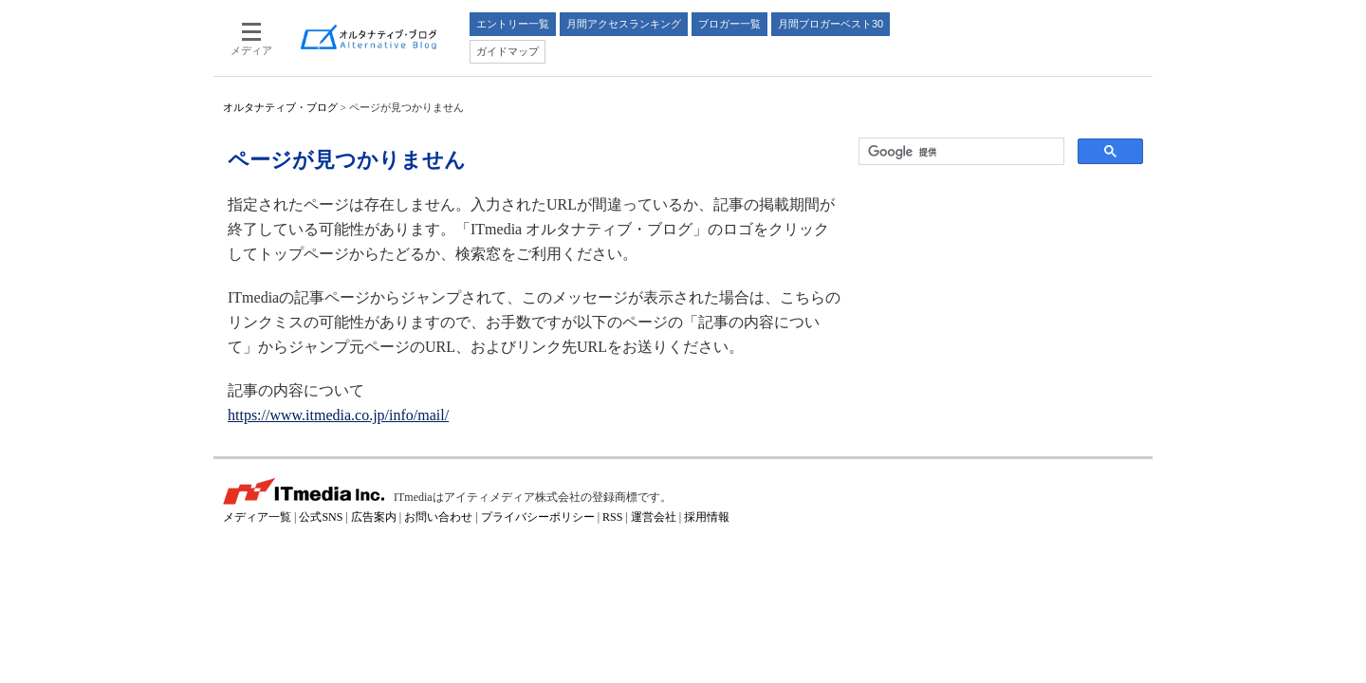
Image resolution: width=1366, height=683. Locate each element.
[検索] (959, 151)
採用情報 (706, 517)
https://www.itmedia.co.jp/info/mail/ (338, 415)
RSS (612, 517)
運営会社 (653, 517)
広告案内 (374, 517)
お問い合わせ (438, 517)
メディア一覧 (257, 517)
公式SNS (320, 517)
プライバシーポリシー (538, 517)
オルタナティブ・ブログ (280, 107)
